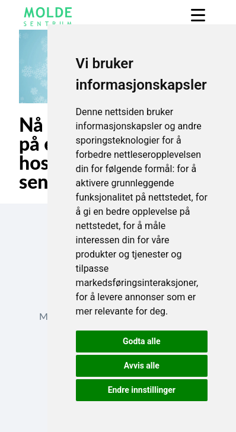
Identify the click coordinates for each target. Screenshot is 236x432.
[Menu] (198, 15)
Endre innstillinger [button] (142, 390)
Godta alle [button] (142, 341)
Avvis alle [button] (142, 365)
